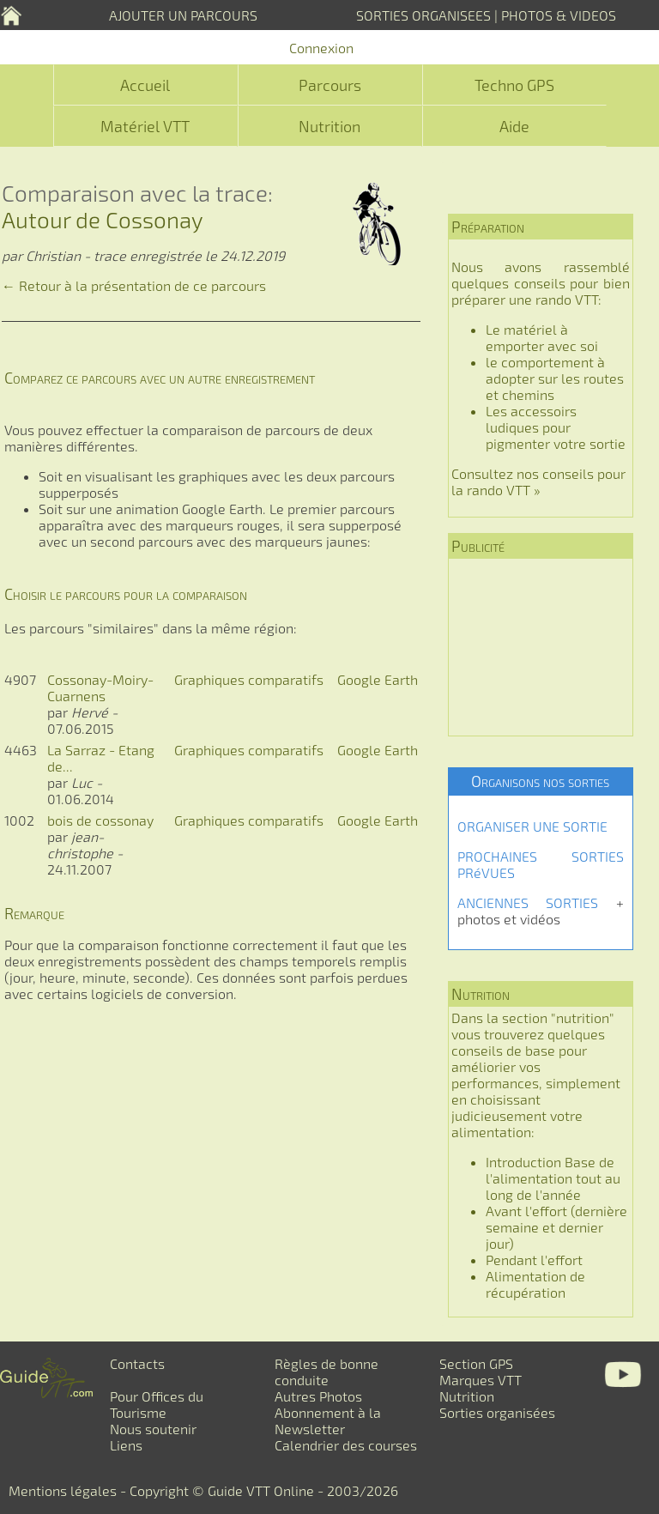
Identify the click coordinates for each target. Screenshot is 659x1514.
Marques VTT (480, 1380)
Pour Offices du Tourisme (156, 1404)
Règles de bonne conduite (326, 1371)
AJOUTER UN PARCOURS (183, 15)
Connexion (321, 47)
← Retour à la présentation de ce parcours (134, 285)
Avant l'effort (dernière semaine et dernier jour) (556, 1226)
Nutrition (329, 126)
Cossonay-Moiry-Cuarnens (100, 687)
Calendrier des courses (346, 1445)
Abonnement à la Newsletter (328, 1420)
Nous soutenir (153, 1428)
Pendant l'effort (534, 1259)
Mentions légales (63, 1490)
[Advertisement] (540, 647)
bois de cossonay (100, 820)
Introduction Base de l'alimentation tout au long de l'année (553, 1178)
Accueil (145, 85)
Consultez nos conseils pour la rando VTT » (538, 481)
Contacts (137, 1363)
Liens (126, 1445)
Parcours (330, 85)
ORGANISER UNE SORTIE (532, 826)
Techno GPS (514, 85)
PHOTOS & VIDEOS (558, 15)
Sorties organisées (497, 1412)
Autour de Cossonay (102, 219)
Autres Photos (318, 1396)
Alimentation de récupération (535, 1284)
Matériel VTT (145, 126)
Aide (514, 126)
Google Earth (377, 679)
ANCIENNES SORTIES (527, 902)
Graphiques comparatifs (248, 679)
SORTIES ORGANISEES (423, 15)
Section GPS (476, 1363)
